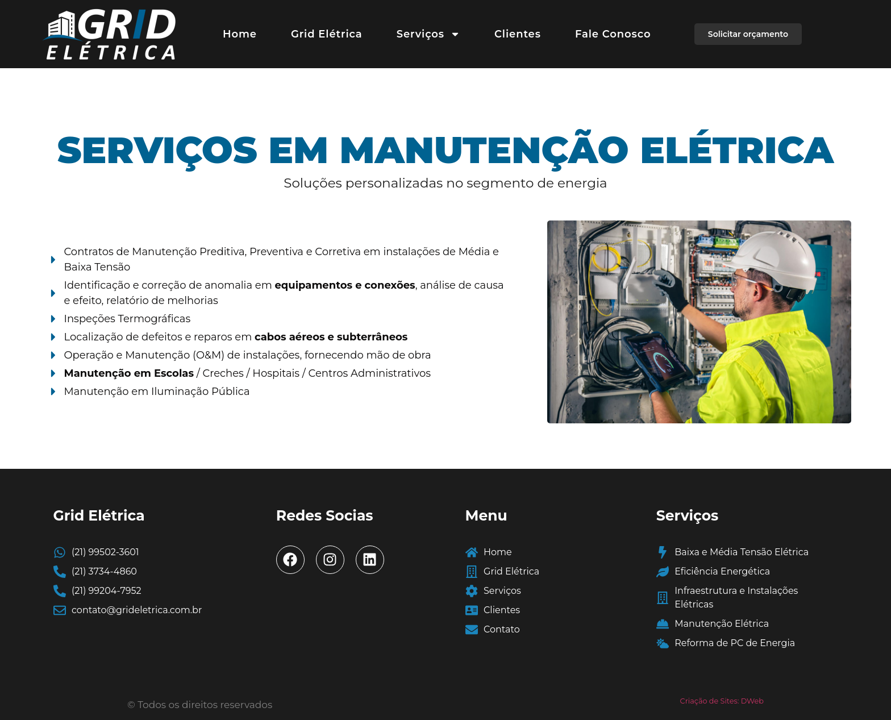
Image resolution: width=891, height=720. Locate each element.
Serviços (428, 34)
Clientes (517, 34)
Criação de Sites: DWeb (722, 701)
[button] (748, 34)
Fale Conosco (613, 34)
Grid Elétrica (327, 34)
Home (240, 34)
